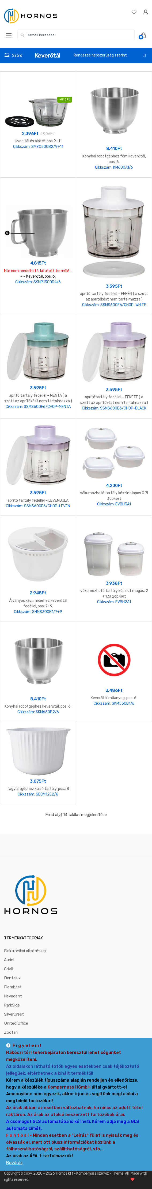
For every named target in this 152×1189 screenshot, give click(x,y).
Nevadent (13, 996)
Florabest (13, 987)
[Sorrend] (110, 55)
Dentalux (12, 978)
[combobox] (76, 35)
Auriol (9, 959)
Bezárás (14, 1162)
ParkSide (12, 1005)
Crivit (9, 969)
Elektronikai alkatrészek (25, 950)
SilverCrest (14, 1014)
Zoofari (11, 1032)
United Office (16, 1023)
